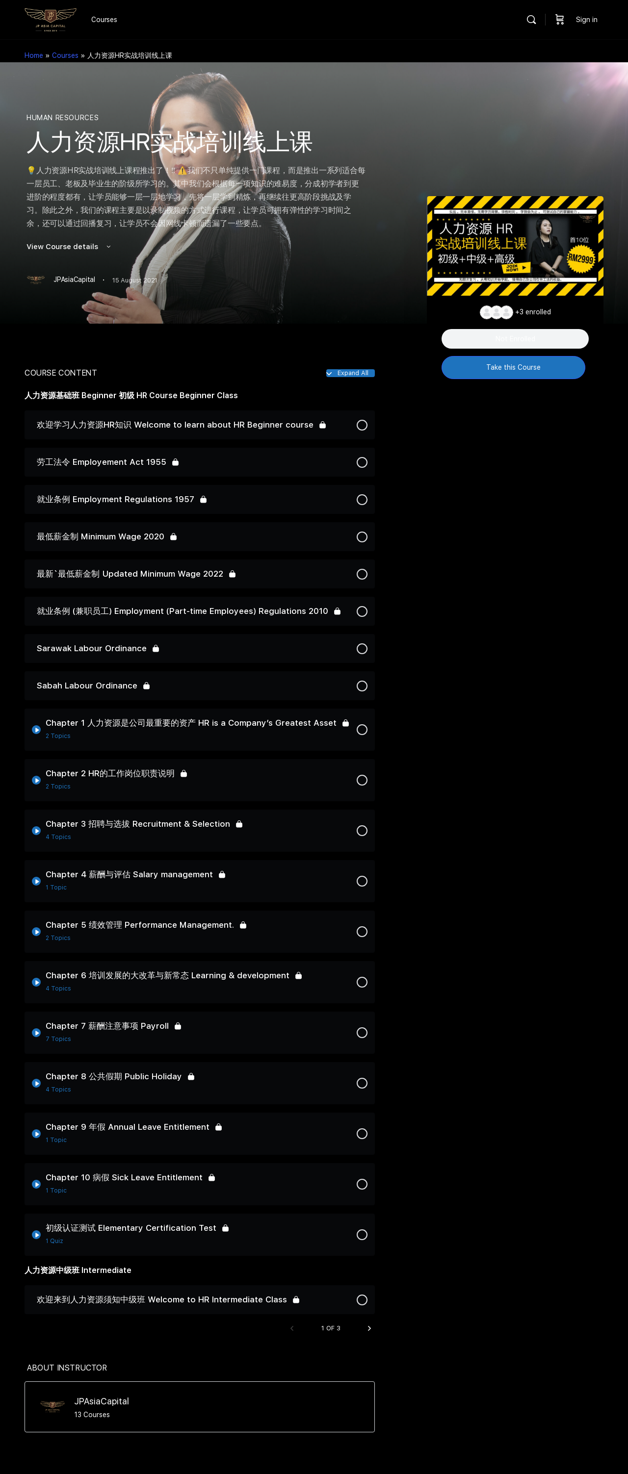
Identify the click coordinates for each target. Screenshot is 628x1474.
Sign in (587, 20)
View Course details (69, 246)
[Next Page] (369, 1328)
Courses (65, 55)
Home (34, 55)
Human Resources (62, 118)
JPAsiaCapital (101, 1401)
